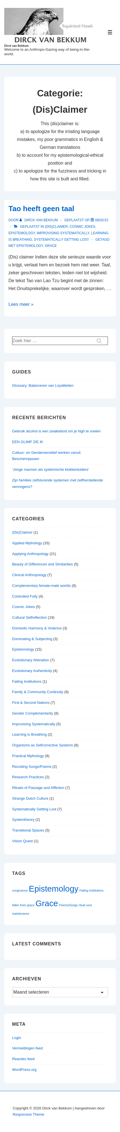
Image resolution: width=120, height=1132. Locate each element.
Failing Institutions (26, 681)
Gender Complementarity (32, 713)
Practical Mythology (28, 756)
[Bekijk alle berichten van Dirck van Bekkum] (39, 220)
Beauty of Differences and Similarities (42, 564)
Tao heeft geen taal (41, 208)
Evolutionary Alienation (30, 660)
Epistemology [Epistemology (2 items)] (53, 888)
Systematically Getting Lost (61, 240)
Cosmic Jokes (82, 227)
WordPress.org (24, 1069)
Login (16, 1038)
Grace (51, 246)
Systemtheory (23, 819)
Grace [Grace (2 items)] (46, 903)
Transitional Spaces (28, 830)
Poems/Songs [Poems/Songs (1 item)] (68, 905)
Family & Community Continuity (37, 692)
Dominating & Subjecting (32, 639)
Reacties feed (23, 1059)
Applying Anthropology (30, 554)
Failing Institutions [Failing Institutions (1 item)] (91, 890)
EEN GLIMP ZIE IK (27, 442)
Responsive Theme (28, 1114)
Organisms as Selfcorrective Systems (42, 745)
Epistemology (21, 233)
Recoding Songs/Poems (31, 766)
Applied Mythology (27, 543)
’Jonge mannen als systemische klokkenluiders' (50, 469)
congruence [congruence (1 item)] (20, 890)
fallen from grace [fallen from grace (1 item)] (23, 905)
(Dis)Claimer (56, 227)
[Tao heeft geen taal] (101, 220)
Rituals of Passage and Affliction (38, 788)
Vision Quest (22, 841)
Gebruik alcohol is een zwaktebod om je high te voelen (56, 431)
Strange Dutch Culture (30, 798)
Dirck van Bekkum (16, 45)
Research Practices (28, 777)
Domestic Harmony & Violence (37, 628)
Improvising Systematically (63, 233)
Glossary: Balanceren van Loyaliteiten (43, 385)
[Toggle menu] (110, 32)
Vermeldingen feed (27, 1048)
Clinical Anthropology (29, 575)
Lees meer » (21, 304)
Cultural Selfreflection (29, 617)
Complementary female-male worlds (41, 585)
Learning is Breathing (29, 734)
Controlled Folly (24, 596)
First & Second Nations (31, 702)
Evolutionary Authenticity (32, 671)
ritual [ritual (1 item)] (82, 905)
